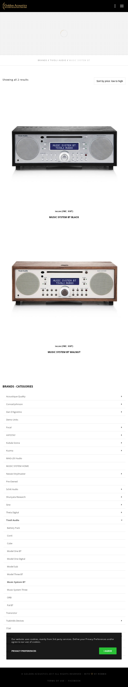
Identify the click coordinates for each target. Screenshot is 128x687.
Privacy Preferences (23, 650)
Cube (9, 543)
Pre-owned (12, 481)
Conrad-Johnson (65, 404)
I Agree (108, 650)
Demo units (12, 419)
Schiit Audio (65, 489)
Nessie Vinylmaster (65, 474)
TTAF (8, 628)
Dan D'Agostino (65, 412)
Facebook (74, 680)
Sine (65, 505)
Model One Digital (16, 558)
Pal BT (10, 605)
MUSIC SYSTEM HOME (17, 466)
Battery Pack (13, 527)
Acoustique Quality (65, 396)
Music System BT (16, 582)
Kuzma (65, 450)
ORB (9, 597)
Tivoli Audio (65, 520)
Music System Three (17, 589)
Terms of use (56, 680)
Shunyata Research (65, 497)
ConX (9, 535)
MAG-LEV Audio (14, 458)
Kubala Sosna (65, 443)
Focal (65, 427)
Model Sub (12, 566)
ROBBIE (102, 674)
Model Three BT (15, 574)
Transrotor (11, 612)
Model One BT (14, 551)
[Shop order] (109, 81)
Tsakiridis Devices (65, 621)
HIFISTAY (65, 435)
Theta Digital (65, 512)
